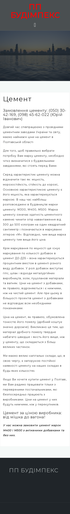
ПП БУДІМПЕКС (35, 11)
